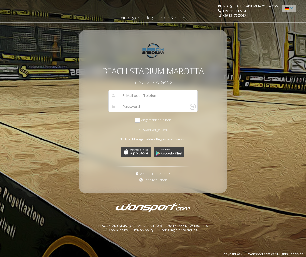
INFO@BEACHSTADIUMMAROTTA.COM (251, 6)
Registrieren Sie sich (165, 18)
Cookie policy (119, 230)
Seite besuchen (155, 180)
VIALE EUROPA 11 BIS (155, 174)
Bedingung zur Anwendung (178, 230)
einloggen (130, 18)
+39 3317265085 (234, 15)
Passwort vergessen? (153, 129)
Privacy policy (144, 230)
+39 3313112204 (234, 11)
